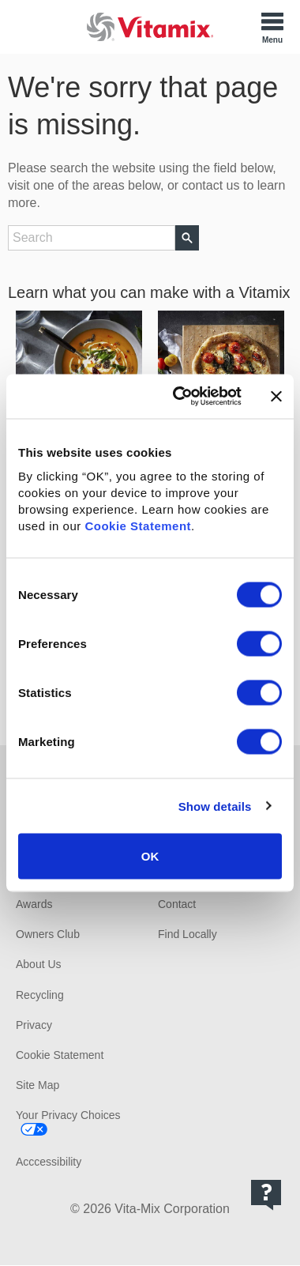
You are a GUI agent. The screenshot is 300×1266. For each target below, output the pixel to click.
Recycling (40, 995)
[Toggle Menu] (272, 26)
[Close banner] (276, 395)
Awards (34, 904)
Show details (215, 805)
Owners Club (48, 934)
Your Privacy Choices (68, 1115)
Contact (177, 904)
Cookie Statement (137, 526)
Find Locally (187, 934)
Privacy (34, 1025)
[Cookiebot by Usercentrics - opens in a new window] (180, 396)
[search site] (91, 238)
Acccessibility (48, 1161)
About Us (39, 964)
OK (150, 856)
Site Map (37, 1085)
